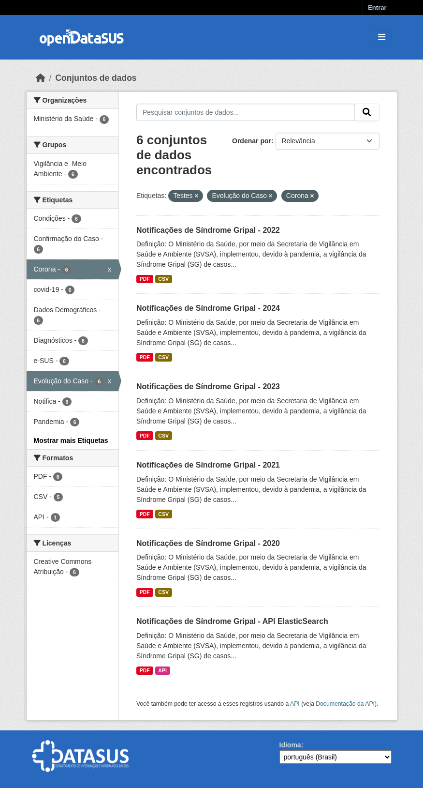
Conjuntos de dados (95, 78)
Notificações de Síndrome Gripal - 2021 (208, 465)
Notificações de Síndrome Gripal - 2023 (208, 386)
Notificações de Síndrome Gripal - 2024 (208, 308)
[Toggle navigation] (382, 37)
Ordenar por (251, 141)
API (162, 670)
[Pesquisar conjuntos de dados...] (245, 112)
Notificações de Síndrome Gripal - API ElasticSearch (232, 621)
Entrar (377, 7)
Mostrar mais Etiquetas (71, 440)
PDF (145, 279)
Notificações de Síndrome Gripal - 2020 (208, 543)
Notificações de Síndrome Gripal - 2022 (208, 230)
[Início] (40, 78)
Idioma (290, 745)
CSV (163, 279)
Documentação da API (345, 703)
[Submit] (366, 112)
